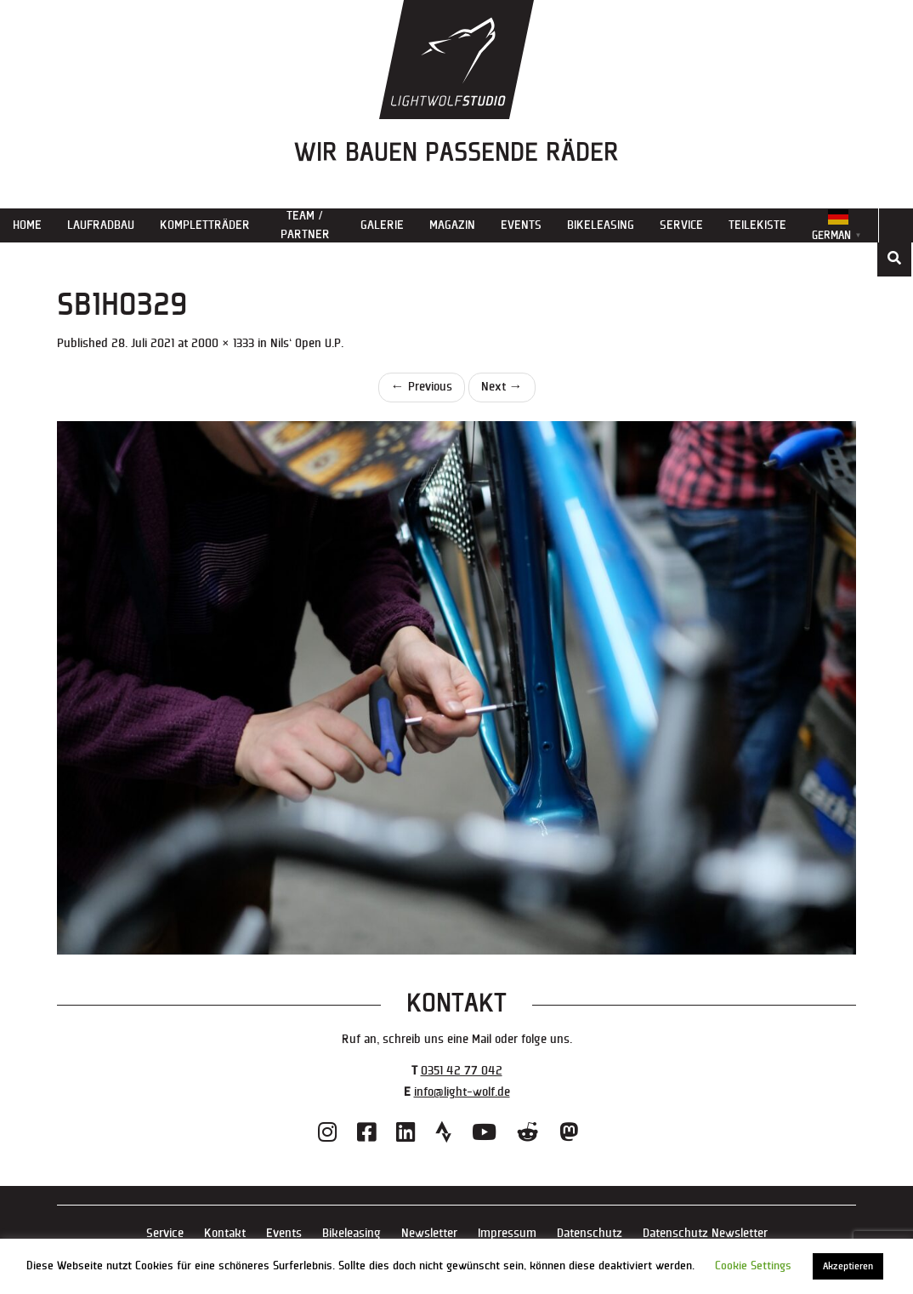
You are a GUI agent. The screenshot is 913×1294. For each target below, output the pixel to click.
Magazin (452, 225)
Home (27, 225)
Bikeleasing (600, 225)
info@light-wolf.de (462, 1092)
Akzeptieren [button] (848, 1266)
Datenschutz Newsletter (705, 1233)
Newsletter (429, 1233)
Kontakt (225, 1233)
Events (521, 225)
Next (502, 386)
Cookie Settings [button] (753, 1266)
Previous (421, 386)
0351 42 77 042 (461, 1070)
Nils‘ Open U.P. (306, 343)
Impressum (507, 1233)
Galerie (382, 225)
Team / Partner (305, 225)
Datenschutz (589, 1233)
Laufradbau (100, 225)
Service (681, 225)
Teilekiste (757, 225)
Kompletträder (205, 225)
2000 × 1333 (222, 343)
